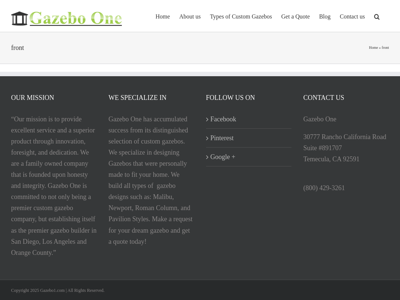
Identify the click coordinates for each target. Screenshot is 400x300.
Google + (223, 157)
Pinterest (222, 138)
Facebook (223, 119)
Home (373, 47)
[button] (377, 16)
